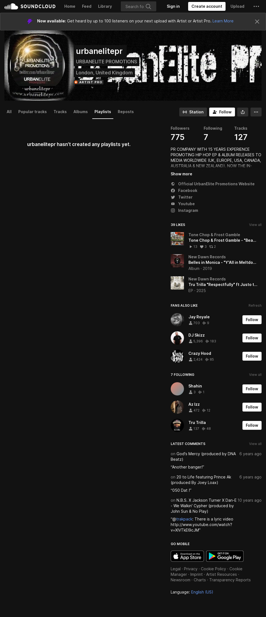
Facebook (184, 190)
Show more (181, 173)
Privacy (191, 568)
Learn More (223, 21)
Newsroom (180, 579)
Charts (200, 579)
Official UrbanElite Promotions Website (213, 183)
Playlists (102, 111)
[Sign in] (173, 6)
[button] (256, 6)
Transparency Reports (230, 579)
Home (69, 6)
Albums (80, 111)
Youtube (183, 203)
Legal (176, 568)
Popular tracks (32, 111)
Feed (86, 6)
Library (105, 6)
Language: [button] (192, 592)
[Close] (257, 22)
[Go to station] (193, 112)
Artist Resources (221, 574)
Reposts (126, 111)
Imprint (196, 574)
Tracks (60, 111)
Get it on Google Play (225, 556)
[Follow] (222, 112)
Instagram (184, 210)
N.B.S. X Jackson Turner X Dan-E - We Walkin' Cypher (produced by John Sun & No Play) (204, 506)
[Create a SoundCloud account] (207, 6)
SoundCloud (29, 6)
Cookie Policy (213, 568)
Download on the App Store (187, 556)
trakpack (184, 519)
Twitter (182, 197)
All (9, 111)
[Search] (138, 6)
